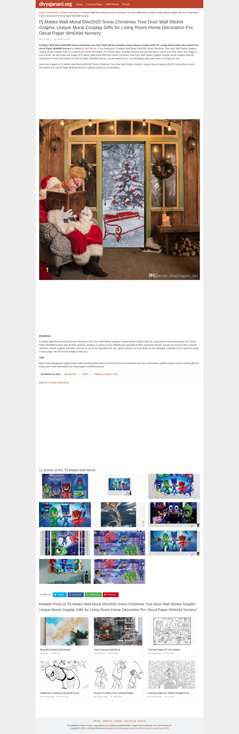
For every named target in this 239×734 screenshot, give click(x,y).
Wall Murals (112, 4)
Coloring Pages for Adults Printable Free (168, 693)
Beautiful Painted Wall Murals (55, 649)
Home (79, 4)
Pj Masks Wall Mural (58, 382)
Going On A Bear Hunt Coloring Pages (113, 693)
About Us (142, 721)
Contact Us (107, 721)
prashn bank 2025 (161, 728)
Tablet (85, 374)
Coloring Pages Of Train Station (164, 649)
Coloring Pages (94, 4)
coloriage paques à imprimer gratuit (135, 728)
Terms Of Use (130, 721)
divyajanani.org (55, 4)
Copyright (118, 721)
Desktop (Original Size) (106, 374)
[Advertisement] (119, 95)
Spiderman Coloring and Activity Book (59, 693)
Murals (126, 4)
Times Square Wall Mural (107, 649)
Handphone (70, 374)
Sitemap (96, 721)
